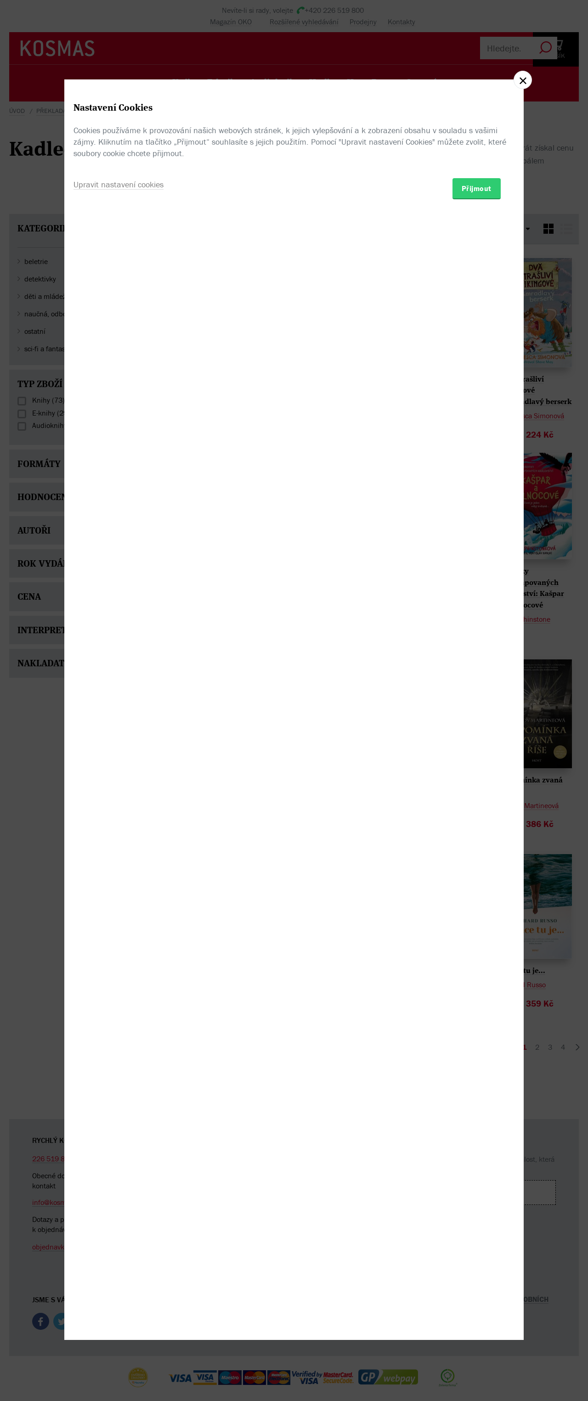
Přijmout (477, 754)
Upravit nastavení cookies (119, 750)
